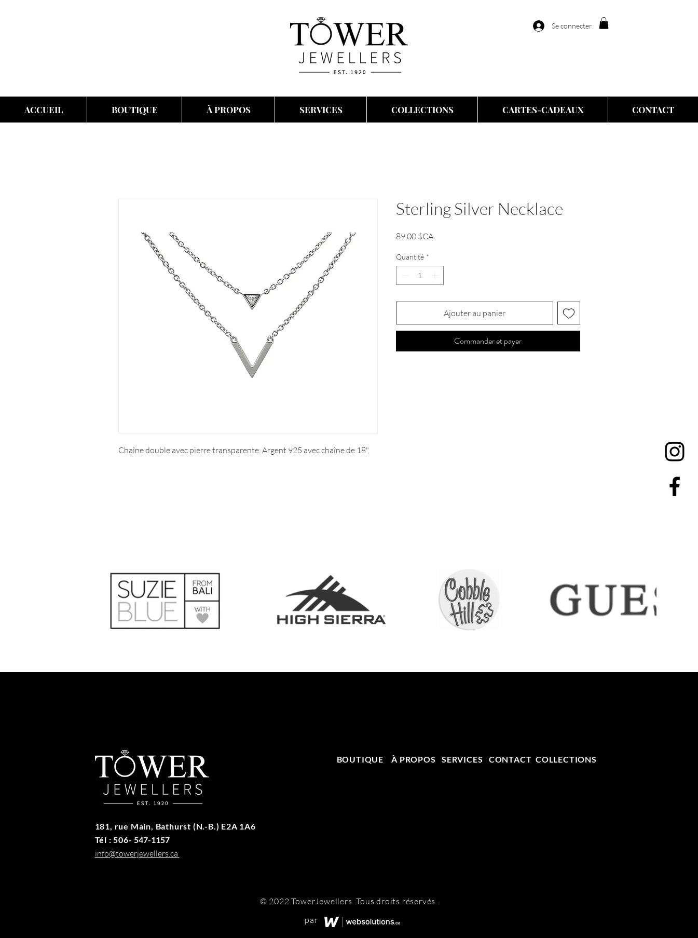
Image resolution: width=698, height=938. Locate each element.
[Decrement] (404, 275)
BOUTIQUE (361, 759)
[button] (604, 23)
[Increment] (435, 275)
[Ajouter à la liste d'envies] (568, 313)
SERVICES (462, 759)
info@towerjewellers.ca (136, 853)
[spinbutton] (419, 275)
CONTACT (510, 759)
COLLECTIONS (566, 759)
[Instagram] (675, 452)
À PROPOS (413, 759)
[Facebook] (675, 486)
